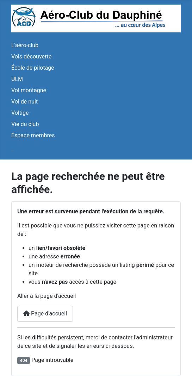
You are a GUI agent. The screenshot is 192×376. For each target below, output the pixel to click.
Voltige (20, 112)
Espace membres (33, 135)
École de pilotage (32, 67)
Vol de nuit (24, 101)
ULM (17, 79)
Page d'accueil (45, 313)
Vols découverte (31, 56)
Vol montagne (28, 90)
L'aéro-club (24, 45)
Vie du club (25, 124)
